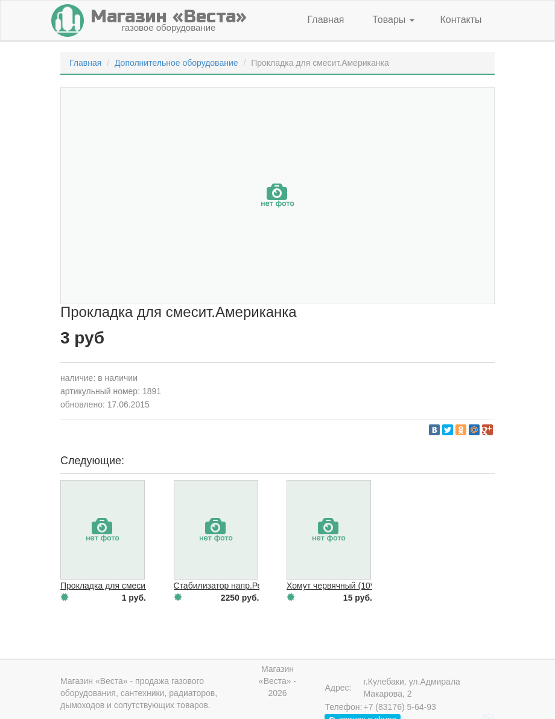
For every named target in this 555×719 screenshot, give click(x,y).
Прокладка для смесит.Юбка (116, 585)
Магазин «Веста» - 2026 (277, 681)
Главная (326, 19)
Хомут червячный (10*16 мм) (343, 585)
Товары (393, 19)
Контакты (460, 19)
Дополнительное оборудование (176, 63)
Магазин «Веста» (94, 681)
